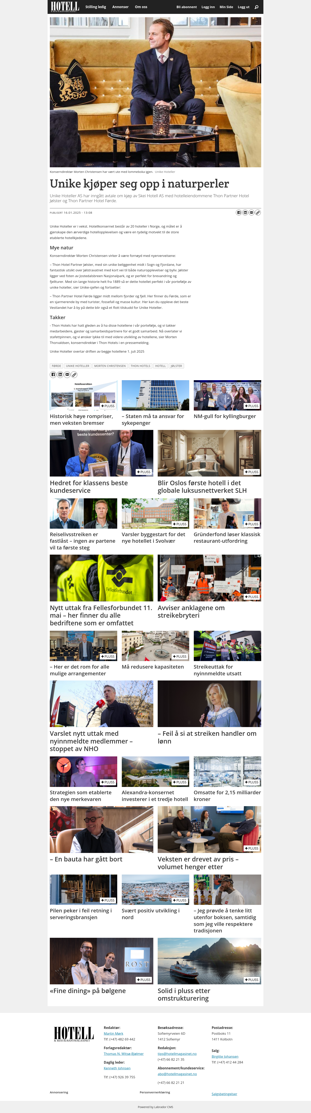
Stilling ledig (95, 7)
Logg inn (208, 7)
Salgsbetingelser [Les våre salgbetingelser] (224, 1094)
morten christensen (110, 366)
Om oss (141, 7)
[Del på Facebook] (239, 212)
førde (56, 366)
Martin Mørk (113, 1033)
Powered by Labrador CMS (155, 1107)
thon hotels (140, 366)
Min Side (226, 7)
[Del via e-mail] (251, 212)
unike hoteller (77, 366)
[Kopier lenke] (258, 212)
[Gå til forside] (65, 7)
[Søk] (256, 7)
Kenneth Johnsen (117, 1068)
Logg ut (244, 7)
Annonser (120, 7)
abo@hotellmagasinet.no (177, 1074)
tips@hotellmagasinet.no (177, 1053)
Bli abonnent (187, 7)
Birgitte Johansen (225, 1056)
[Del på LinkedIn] (245, 212)
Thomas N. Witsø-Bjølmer (124, 1053)
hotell (160, 366)
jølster (176, 366)
